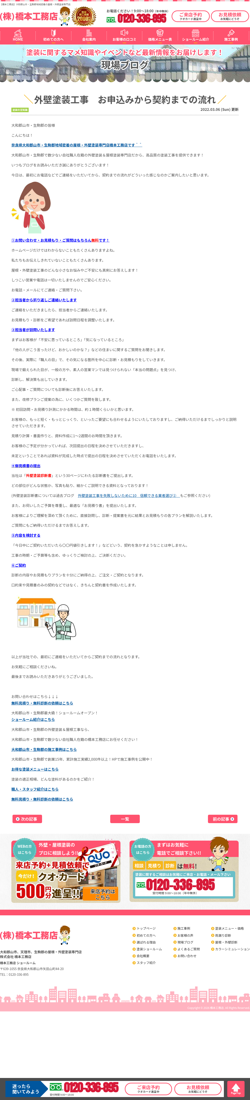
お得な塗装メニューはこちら (35, 769)
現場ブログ (185, 942)
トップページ (146, 928)
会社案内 (89, 39)
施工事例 (231, 39)
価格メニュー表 (160, 39)
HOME (18, 39)
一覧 (125, 819)
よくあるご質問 (189, 949)
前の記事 (221, 819)
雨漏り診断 (223, 935)
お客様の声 (185, 935)
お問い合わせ (187, 955)
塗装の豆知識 (20, 110)
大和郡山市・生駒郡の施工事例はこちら (44, 749)
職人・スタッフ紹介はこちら (35, 789)
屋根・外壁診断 (226, 942)
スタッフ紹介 (146, 962)
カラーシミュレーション (232, 949)
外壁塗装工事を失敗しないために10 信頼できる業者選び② (129, 495)
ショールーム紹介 (195, 39)
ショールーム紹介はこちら (33, 719)
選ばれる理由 (146, 942)
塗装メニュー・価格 (229, 928)
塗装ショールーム (149, 949)
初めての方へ (53, 39)
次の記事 (29, 819)
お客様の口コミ (124, 39)
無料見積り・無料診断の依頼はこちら (42, 703)
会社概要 (143, 955)
